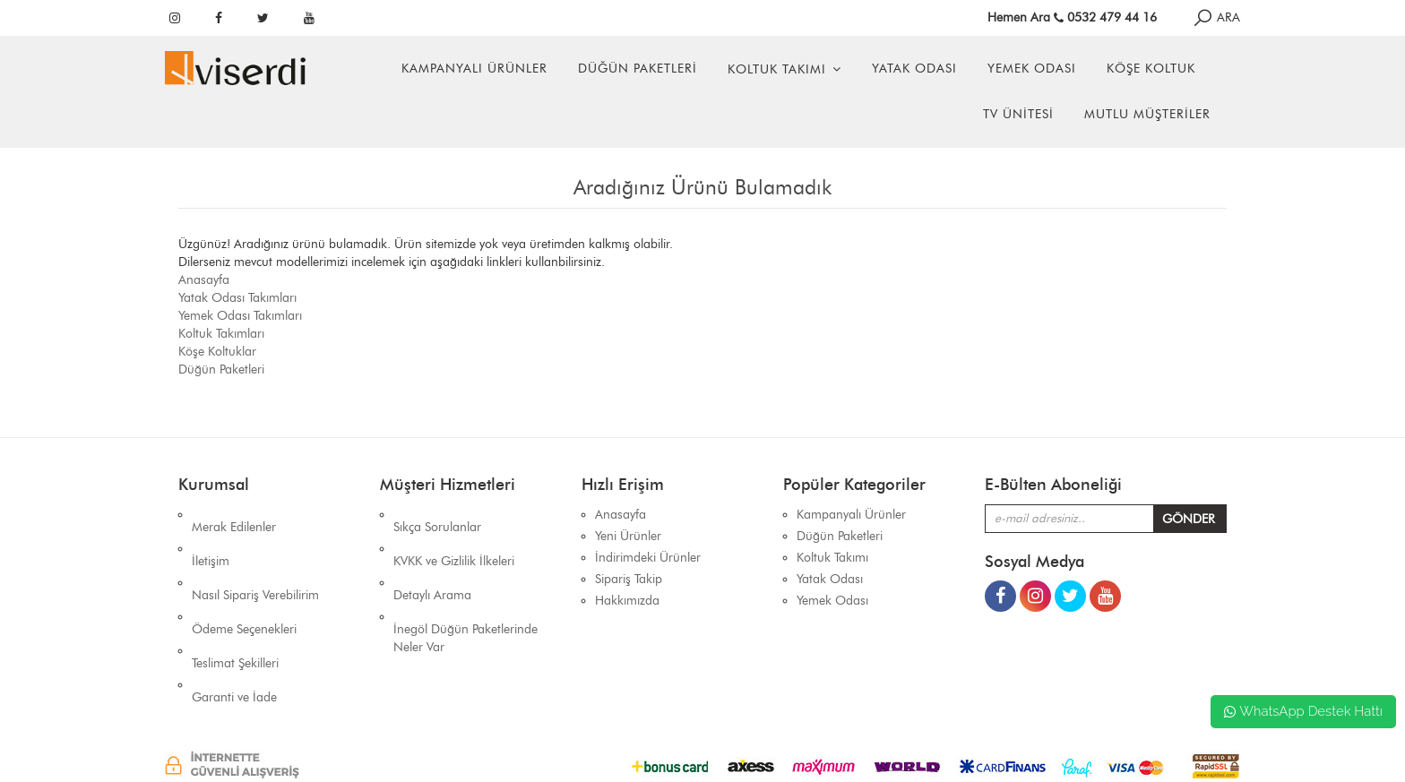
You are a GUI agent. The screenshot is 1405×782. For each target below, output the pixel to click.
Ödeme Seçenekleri (244, 579)
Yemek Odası (1031, 68)
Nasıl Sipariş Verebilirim (255, 557)
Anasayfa (203, 280)
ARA (1216, 17)
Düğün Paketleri (637, 68)
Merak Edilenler (234, 514)
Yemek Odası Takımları (240, 315)
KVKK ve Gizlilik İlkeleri (453, 536)
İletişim (210, 536)
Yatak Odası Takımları (237, 297)
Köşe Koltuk (1151, 68)
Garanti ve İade (234, 622)
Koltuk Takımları (221, 333)
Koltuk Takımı (777, 69)
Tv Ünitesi (1018, 114)
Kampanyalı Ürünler (474, 68)
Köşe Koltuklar (217, 351)
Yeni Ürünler (628, 536)
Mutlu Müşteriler (1147, 114)
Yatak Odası (914, 68)
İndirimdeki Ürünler (648, 557)
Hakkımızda (627, 600)
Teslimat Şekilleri (235, 600)
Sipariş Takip (628, 579)
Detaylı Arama (432, 557)
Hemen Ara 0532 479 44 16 (1072, 17)
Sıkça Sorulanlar (437, 514)
